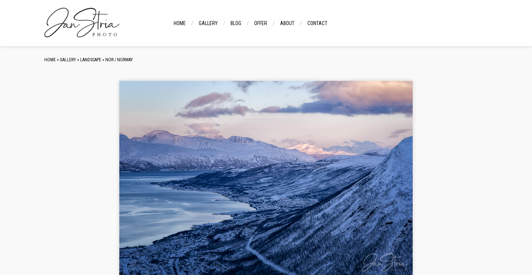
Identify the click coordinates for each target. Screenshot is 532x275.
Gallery (208, 23)
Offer (260, 23)
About (287, 23)
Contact (317, 23)
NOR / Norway (119, 59)
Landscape (90, 59)
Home (180, 23)
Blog (236, 23)
